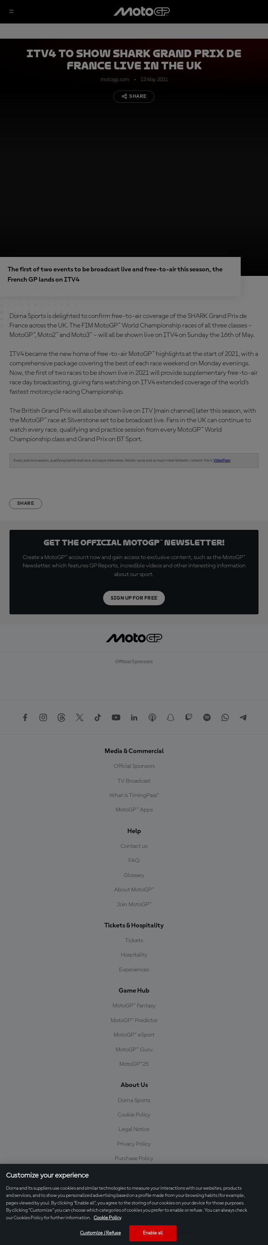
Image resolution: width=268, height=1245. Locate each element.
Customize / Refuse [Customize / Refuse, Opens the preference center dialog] (100, 1233)
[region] (134, 1204)
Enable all (153, 1233)
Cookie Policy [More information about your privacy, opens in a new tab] (107, 1217)
